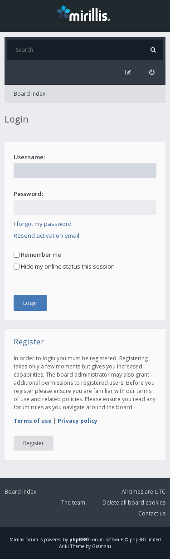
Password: (28, 194)
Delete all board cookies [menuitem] (133, 502)
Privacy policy (77, 421)
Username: (29, 157)
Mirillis (17, 539)
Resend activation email (46, 235)
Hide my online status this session (64, 266)
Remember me (37, 254)
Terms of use (33, 421)
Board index (29, 94)
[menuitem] (151, 72)
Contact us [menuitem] (151, 513)
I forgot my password (43, 224)
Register (33, 443)
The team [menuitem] (73, 502)
